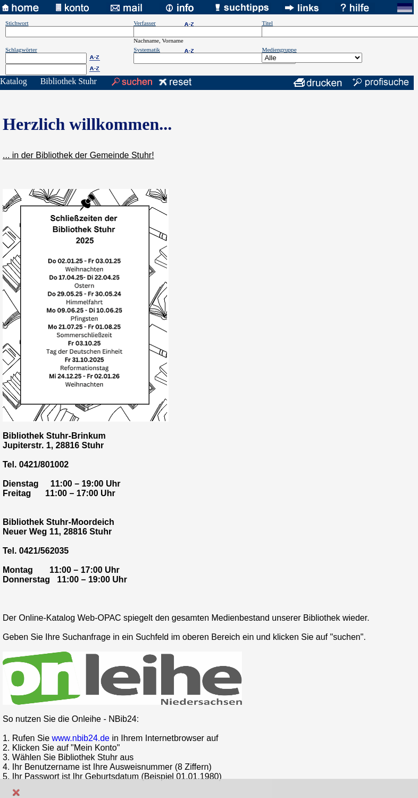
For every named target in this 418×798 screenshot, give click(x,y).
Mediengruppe (279, 49)
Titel (267, 23)
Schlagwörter (21, 49)
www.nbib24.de (81, 738)
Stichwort (17, 23)
